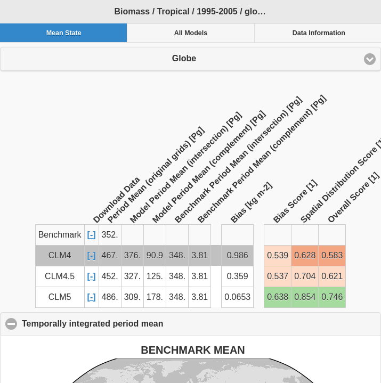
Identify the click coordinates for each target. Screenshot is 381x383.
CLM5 (59, 296)
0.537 (277, 276)
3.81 (199, 255)
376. (132, 255)
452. (110, 276)
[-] (91, 234)
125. (155, 276)
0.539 (277, 255)
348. (177, 255)
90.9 (155, 255)
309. (132, 296)
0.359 (237, 276)
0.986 (237, 255)
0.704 (304, 276)
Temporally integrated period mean (144, 323)
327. (132, 276)
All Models (191, 33)
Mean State (64, 33)
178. (155, 296)
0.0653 (237, 296)
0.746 (332, 296)
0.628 (304, 255)
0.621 (332, 276)
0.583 (332, 255)
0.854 (304, 296)
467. (110, 255)
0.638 (277, 296)
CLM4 (59, 255)
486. (110, 296)
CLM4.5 (60, 276)
